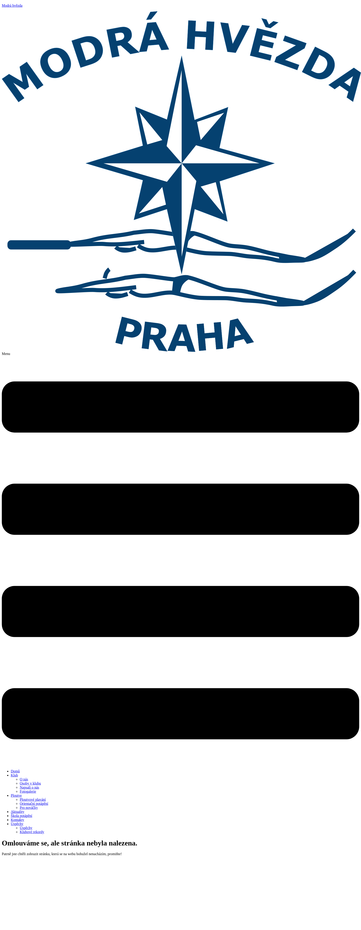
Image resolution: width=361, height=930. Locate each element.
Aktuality (17, 812)
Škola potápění (21, 816)
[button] (180, 559)
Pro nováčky (29, 808)
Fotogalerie (28, 791)
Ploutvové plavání (33, 799)
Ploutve (16, 795)
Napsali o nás (29, 787)
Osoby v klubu (30, 783)
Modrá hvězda (12, 5)
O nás (24, 779)
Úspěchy (17, 824)
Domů (15, 771)
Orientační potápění (34, 803)
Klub (14, 775)
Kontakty (17, 820)
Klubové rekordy (32, 832)
